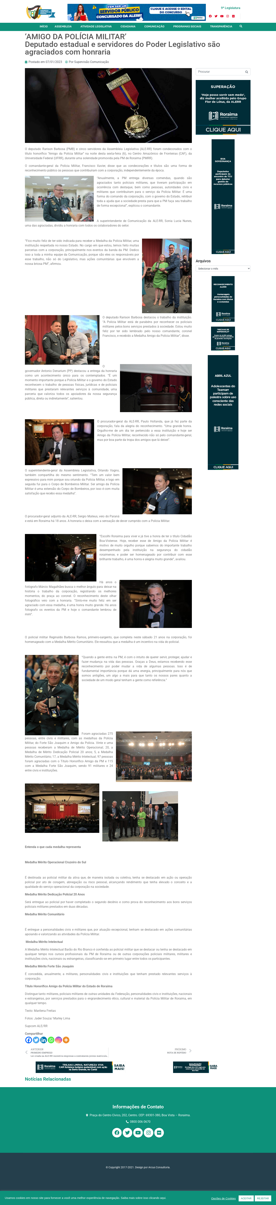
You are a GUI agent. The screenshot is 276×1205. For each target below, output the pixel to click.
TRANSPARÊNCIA (221, 26)
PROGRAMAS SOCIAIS (187, 26)
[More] (66, 1040)
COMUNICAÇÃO (154, 26)
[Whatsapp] (51, 1040)
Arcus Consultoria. (159, 1167)
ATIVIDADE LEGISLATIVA (96, 26)
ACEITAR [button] (246, 1198)
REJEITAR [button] (263, 1198)
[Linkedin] (43, 1040)
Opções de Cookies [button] (223, 1198)
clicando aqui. (157, 1197)
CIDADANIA (128, 26)
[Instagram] (58, 1040)
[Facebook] (28, 1040)
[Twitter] (36, 1040)
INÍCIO (44, 26)
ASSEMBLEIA (63, 26)
